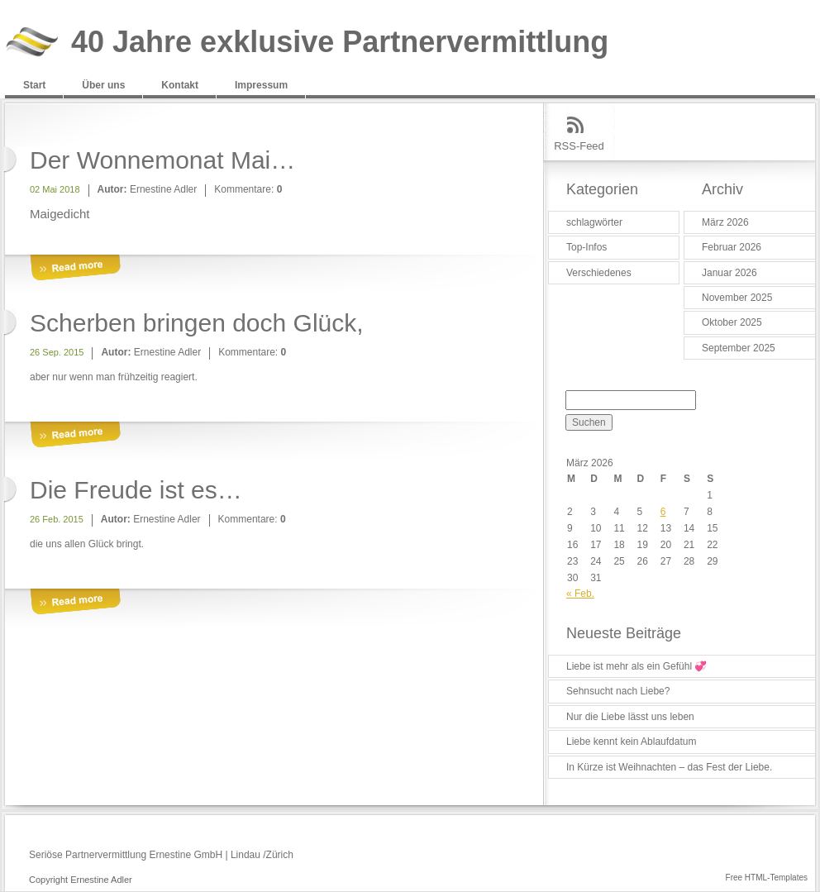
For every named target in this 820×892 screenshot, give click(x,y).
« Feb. (580, 593)
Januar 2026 (729, 273)
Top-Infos (586, 247)
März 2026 (725, 222)
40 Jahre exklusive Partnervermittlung (339, 42)
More (75, 268)
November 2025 (737, 297)
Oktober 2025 (732, 322)
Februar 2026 (731, 247)
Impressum (261, 85)
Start (34, 85)
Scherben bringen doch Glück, (197, 322)
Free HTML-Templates (767, 877)
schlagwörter (594, 222)
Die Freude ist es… (136, 489)
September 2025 (738, 348)
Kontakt (179, 85)
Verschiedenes (599, 273)
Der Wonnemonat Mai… (162, 160)
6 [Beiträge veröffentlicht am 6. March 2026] (663, 512)
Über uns (103, 85)
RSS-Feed (579, 146)
